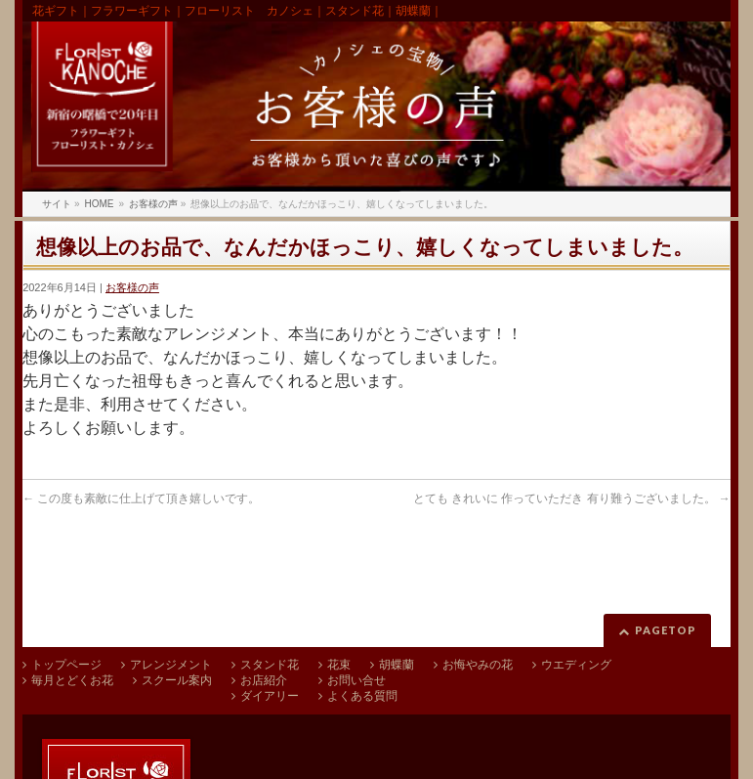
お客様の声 (132, 287)
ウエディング (576, 664)
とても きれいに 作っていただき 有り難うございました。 (572, 498)
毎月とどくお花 (72, 680)
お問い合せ (356, 680)
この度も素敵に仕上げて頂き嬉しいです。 (141, 498)
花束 (339, 664)
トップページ (66, 664)
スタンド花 (269, 664)
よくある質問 (362, 696)
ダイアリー (269, 696)
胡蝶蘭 (396, 664)
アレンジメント (171, 664)
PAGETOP (665, 630)
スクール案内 (177, 680)
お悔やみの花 (477, 664)
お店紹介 (263, 680)
